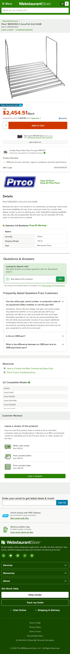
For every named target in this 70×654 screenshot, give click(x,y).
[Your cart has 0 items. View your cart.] (64, 4)
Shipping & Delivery (47, 610)
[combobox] (35, 10)
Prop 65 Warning (37, 225)
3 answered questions (24, 30)
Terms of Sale (35, 623)
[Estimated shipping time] (44, 153)
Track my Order (35, 602)
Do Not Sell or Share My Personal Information (35, 640)
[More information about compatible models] (29, 382)
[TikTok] (25, 555)
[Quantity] (6, 125)
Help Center (35, 594)
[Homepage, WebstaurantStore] (35, 3)
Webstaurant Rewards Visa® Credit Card (40, 137)
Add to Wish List (35, 142)
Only (4, 109)
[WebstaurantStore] (35, 542)
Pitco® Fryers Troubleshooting (29, 372)
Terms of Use (46, 286)
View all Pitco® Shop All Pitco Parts (50, 182)
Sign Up (62, 502)
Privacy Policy (60, 286)
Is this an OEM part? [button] (15, 336)
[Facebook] (18, 555)
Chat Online (18, 610)
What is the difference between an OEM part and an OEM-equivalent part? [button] (31, 346)
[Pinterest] (32, 555)
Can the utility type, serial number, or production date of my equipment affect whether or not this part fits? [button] (33, 303)
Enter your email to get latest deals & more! (28, 498)
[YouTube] (10, 555)
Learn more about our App (21, 532)
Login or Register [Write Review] (35, 476)
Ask (60, 279)
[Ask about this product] (35, 279)
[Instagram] (3, 555)
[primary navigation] (7, 4)
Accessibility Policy (35, 636)
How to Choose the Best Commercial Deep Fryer (37, 368)
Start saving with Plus (19, 518)
